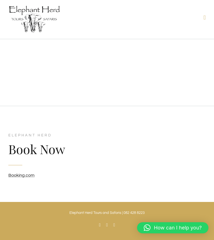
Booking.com (21, 175)
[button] (172, 227)
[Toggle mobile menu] (204, 18)
